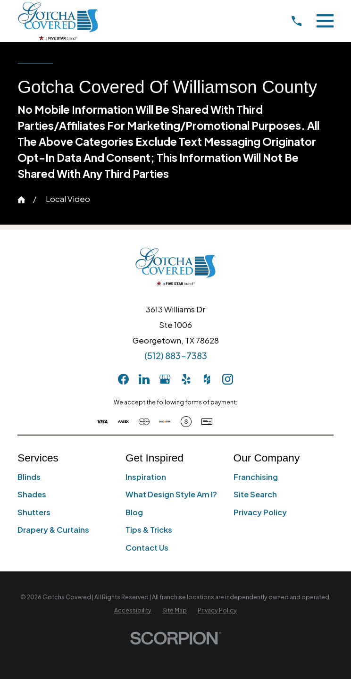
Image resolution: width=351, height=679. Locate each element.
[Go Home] (21, 199)
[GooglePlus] (164, 379)
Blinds (29, 477)
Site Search (255, 494)
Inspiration (145, 477)
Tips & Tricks (148, 530)
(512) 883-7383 (175, 355)
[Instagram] (227, 379)
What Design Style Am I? (171, 494)
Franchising (256, 477)
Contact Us (146, 548)
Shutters (33, 512)
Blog (134, 512)
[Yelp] (186, 379)
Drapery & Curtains (53, 530)
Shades (31, 494)
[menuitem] (132, 610)
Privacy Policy (260, 512)
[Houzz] (206, 379)
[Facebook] (123, 379)
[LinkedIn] (144, 379)
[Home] (57, 20)
